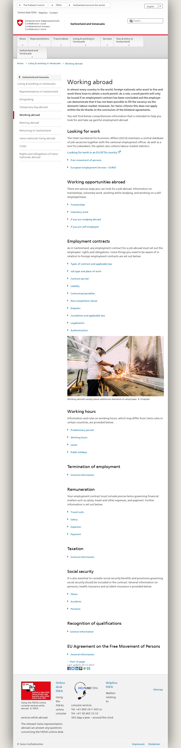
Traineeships (77, 204)
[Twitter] (73, 668)
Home (20, 63)
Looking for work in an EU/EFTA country (94, 152)
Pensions (75, 608)
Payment (75, 534)
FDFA (59, 5)
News (22, 42)
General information (82, 474)
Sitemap (158, 689)
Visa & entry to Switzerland (129, 42)
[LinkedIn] (77, 668)
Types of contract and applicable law (91, 263)
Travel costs (77, 512)
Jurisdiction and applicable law (87, 315)
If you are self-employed (84, 226)
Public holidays (78, 452)
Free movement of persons (85, 160)
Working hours (78, 437)
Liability (74, 286)
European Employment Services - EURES (93, 167)
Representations (39, 42)
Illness (74, 594)
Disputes (75, 308)
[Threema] (81, 668)
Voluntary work (79, 212)
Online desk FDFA (60, 687)
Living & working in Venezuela (85, 42)
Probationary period (82, 430)
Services (107, 42)
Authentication (79, 330)
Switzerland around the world (89, 5)
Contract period (79, 278)
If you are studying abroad (85, 219)
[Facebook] (69, 668)
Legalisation (77, 322)
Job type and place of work (85, 271)
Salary (74, 519)
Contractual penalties (82, 293)
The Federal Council (33, 5)
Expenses (75, 526)
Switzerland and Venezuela (32, 54)
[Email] (88, 668)
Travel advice (61, 42)
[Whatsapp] (85, 668)
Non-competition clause (83, 300)
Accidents (75, 601)
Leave (73, 444)
